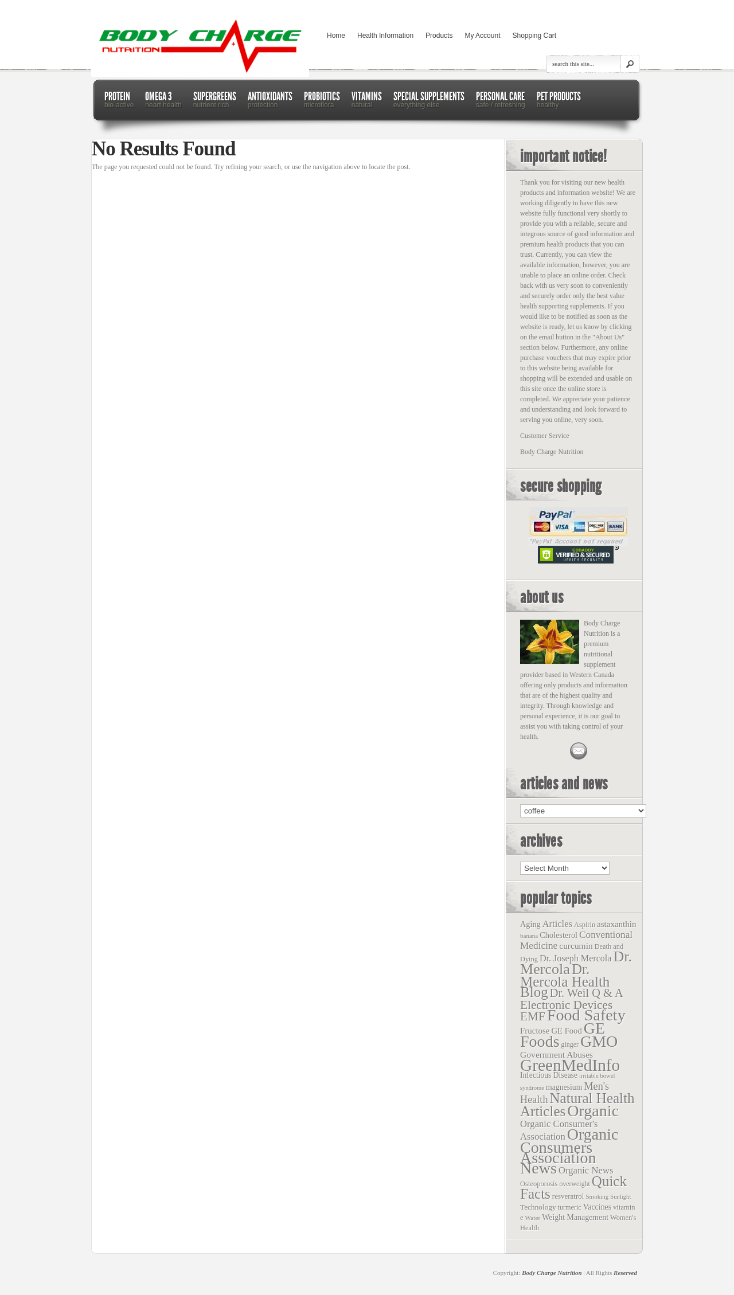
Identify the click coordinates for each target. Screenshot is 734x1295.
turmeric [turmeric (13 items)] (569, 1207)
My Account (482, 36)
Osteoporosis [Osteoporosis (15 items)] (538, 1184)
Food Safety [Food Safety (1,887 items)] (586, 1015)
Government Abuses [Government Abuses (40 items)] (556, 1054)
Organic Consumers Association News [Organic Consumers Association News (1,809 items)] (569, 1151)
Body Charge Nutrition (552, 1272)
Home (336, 36)
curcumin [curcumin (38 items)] (575, 945)
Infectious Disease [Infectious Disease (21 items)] (548, 1075)
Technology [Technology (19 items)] (538, 1207)
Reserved (625, 1272)
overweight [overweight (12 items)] (574, 1184)
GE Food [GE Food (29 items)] (566, 1030)
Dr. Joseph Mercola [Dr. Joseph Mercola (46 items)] (575, 958)
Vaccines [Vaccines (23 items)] (597, 1207)
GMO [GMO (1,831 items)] (599, 1041)
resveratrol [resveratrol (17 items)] (568, 1196)
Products (438, 36)
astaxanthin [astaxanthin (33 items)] (616, 924)
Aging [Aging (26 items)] (530, 924)
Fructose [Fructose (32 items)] (534, 1030)
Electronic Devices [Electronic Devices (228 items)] (566, 1005)
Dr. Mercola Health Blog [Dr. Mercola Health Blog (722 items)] (565, 980)
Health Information (385, 36)
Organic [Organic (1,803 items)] (593, 1111)
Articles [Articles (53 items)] (557, 923)
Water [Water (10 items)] (533, 1217)
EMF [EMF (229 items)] (532, 1016)
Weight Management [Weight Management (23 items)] (575, 1217)
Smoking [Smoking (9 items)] (596, 1196)
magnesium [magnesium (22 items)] (564, 1087)
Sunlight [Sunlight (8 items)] (620, 1197)
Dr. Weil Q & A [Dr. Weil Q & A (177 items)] (586, 993)
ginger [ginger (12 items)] (570, 1044)
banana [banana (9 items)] (529, 935)
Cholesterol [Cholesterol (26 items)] (558, 935)
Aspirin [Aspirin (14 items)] (584, 925)
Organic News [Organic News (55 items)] (586, 1170)
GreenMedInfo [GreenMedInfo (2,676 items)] (570, 1065)
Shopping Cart (534, 36)
